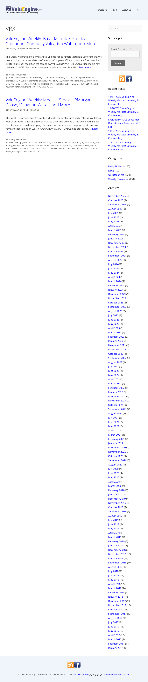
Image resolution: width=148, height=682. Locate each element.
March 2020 (115, 485)
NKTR (13, 83)
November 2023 (117, 298)
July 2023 (113, 315)
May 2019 (113, 528)
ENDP (17, 80)
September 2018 (117, 562)
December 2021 (117, 396)
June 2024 (113, 268)
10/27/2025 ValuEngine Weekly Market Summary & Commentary (123, 146)
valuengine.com (28, 86)
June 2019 (113, 524)
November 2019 (117, 502)
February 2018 (116, 592)
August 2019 (115, 515)
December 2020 (117, 447)
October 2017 (115, 609)
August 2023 (115, 311)
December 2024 (117, 242)
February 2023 (116, 336)
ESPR (23, 80)
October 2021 (115, 404)
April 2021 (114, 430)
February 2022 (116, 387)
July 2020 (113, 468)
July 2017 (113, 622)
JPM (97, 142)
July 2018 (113, 571)
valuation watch (13, 86)
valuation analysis (91, 83)
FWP (49, 80)
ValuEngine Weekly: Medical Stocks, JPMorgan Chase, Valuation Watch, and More (49, 102)
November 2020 (117, 451)
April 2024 (114, 277)
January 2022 (115, 392)
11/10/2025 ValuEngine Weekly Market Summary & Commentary (123, 112)
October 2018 (115, 558)
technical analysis (61, 83)
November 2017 (117, 605)
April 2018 (114, 584)
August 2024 (115, 260)
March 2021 (115, 434)
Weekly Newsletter (17, 74)
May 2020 (113, 477)
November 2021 (117, 400)
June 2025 (113, 217)
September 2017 (117, 613)
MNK (89, 80)
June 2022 (113, 370)
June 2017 (113, 626)
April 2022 (114, 379)
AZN (11, 77)
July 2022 (113, 366)
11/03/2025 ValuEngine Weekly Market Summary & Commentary (123, 134)
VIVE (39, 86)
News (111, 170)
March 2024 (115, 281)
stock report (47, 83)
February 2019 (116, 541)
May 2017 (113, 630)
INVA (55, 80)
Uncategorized (116, 174)
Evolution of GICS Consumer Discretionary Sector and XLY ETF (124, 123)
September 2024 (117, 255)
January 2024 (115, 289)
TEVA (73, 83)
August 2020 (115, 464)
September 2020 (117, 460)
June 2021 (113, 422)
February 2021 (116, 439)
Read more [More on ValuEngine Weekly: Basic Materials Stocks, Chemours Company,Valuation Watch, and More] (85, 67)
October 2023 (115, 302)
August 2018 (115, 566)
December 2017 (117, 601)
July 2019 (113, 520)
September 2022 (117, 358)
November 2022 (117, 349)
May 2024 (113, 272)
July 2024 (113, 264)
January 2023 (115, 340)
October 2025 (115, 200)
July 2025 (113, 213)
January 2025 (115, 238)
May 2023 (113, 323)
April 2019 (114, 532)
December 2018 (117, 549)
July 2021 (113, 417)
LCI (59, 80)
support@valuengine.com (117, 674)
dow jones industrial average (36, 142)
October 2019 (115, 507)
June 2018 (113, 575)
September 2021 (117, 409)
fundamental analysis (36, 80)
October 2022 (115, 353)
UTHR (79, 83)
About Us (126, 9)
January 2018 (115, 596)
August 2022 (115, 362)
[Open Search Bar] (138, 10)
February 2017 (116, 643)
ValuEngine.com (81, 674)
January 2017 (115, 647)
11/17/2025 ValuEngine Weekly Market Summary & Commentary (123, 100)
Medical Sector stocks (61, 145)
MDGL (83, 80)
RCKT (20, 83)
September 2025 (117, 204)
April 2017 (114, 635)
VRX (44, 86)
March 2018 (115, 588)
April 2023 (114, 328)
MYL (8, 83)
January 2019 (115, 545)
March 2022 (115, 383)
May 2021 (113, 426)
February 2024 (116, 285)
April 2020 (114, 481)
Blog (114, 9)
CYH (68, 77)
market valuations (70, 80)
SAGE (26, 83)
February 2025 (116, 234)
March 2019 (115, 537)
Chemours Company (55, 77)
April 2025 (114, 225)
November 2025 (117, 196)
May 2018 (113, 579)
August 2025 (115, 208)
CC (43, 77)
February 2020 (116, 490)
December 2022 (117, 345)
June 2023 (113, 319)
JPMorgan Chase (13, 145)
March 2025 (115, 230)
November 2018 (117, 554)
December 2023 (117, 294)
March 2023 (115, 332)
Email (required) (121, 49)
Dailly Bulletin (116, 166)
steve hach (35, 83)
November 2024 (117, 247)
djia (72, 77)
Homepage (101, 9)
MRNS (96, 80)
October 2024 (115, 251)
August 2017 (115, 618)
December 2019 (117, 498)
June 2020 (113, 473)
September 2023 (117, 306)
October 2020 (115, 456)
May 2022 (113, 375)
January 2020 (115, 494)
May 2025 (113, 221)
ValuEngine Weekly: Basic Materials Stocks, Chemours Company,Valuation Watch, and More (51, 41)
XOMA (50, 86)
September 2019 (117, 511)
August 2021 (115, 413)
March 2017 (115, 639)
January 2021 (115, 443)
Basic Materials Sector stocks (27, 77)
